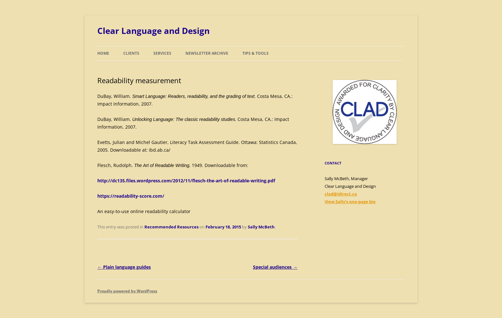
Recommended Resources (171, 227)
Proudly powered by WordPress (127, 291)
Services (162, 53)
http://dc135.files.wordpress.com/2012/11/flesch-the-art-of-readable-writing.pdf (186, 181)
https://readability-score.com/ (130, 196)
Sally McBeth (261, 227)
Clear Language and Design (153, 30)
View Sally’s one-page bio (350, 201)
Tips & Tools (255, 53)
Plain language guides (124, 267)
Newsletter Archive (206, 53)
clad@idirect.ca (341, 194)
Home (103, 53)
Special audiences (275, 267)
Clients (131, 53)
